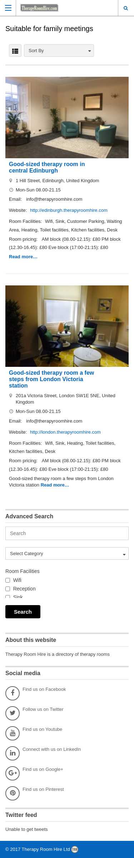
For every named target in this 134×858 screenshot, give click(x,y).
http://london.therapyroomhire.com (65, 432)
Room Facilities (22, 571)
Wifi (17, 580)
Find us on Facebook (35, 693)
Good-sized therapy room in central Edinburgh (47, 167)
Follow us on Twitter (34, 713)
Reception (24, 589)
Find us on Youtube (33, 733)
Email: (16, 199)
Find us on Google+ (34, 773)
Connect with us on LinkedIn (43, 753)
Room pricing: (24, 239)
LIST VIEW (15, 50)
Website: (18, 210)
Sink (18, 597)
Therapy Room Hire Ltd (46, 849)
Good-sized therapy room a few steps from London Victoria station (51, 379)
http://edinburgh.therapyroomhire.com (69, 210)
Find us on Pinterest (34, 793)
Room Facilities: (26, 221)
